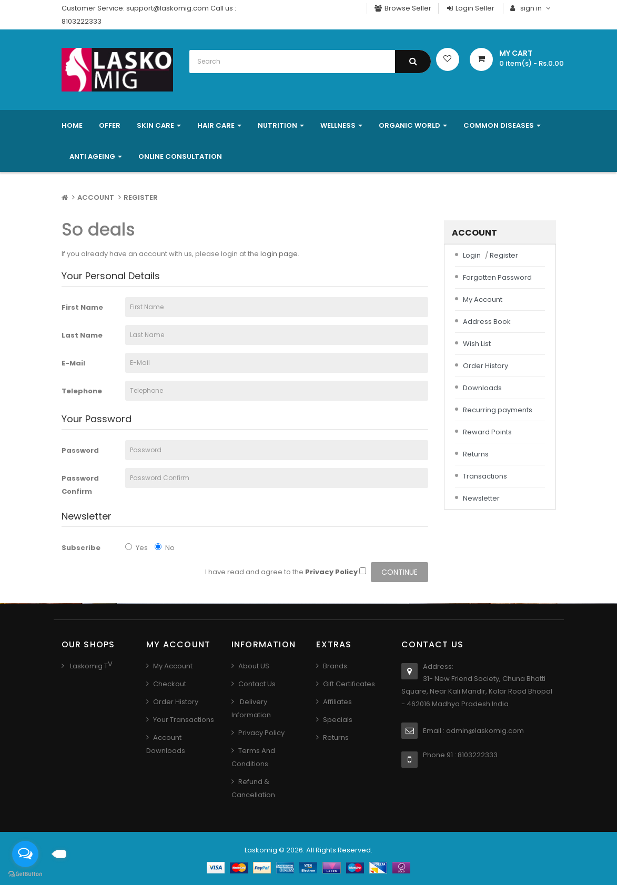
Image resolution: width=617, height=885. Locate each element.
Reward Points (487, 432)
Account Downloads (165, 744)
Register (141, 197)
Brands (335, 666)
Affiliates (337, 702)
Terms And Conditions (253, 757)
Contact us (257, 684)
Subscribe (81, 548)
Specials (337, 720)
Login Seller (470, 8)
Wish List (477, 344)
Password (80, 450)
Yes (136, 548)
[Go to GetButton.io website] (25, 874)
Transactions (485, 476)
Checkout (169, 684)
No (165, 548)
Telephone (82, 391)
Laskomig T (88, 666)
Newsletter (481, 498)
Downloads (482, 388)
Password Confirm (80, 484)
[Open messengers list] (25, 854)
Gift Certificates (349, 684)
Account (95, 197)
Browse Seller (402, 8)
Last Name (82, 335)
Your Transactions (183, 720)
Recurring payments (497, 410)
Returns (476, 454)
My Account (482, 299)
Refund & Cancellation (253, 788)
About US (253, 666)
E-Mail (73, 363)
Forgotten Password (497, 277)
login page (279, 254)
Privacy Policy (261, 733)
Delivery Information (251, 708)
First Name (82, 307)
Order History (485, 366)
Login (472, 255)
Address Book (487, 322)
